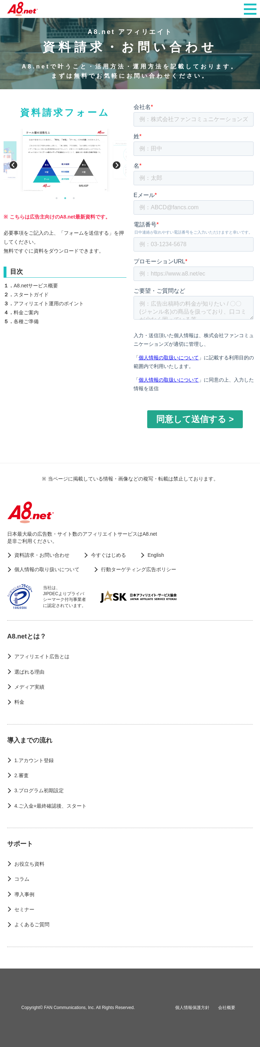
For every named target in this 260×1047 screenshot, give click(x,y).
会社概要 (226, 1007)
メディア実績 (29, 687)
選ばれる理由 (29, 672)
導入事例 (24, 894)
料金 (19, 702)
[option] (65, 160)
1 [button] (56, 198)
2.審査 (21, 775)
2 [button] (65, 198)
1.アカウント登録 (34, 760)
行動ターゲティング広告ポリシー (138, 569)
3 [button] (73, 198)
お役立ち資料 (29, 864)
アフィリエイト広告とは (41, 656)
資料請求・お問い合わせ (41, 555)
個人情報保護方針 (192, 1007)
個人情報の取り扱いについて (47, 569)
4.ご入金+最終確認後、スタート (50, 806)
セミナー (24, 909)
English (156, 555)
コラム (21, 879)
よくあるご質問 (31, 924)
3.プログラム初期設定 (39, 790)
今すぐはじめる (108, 555)
